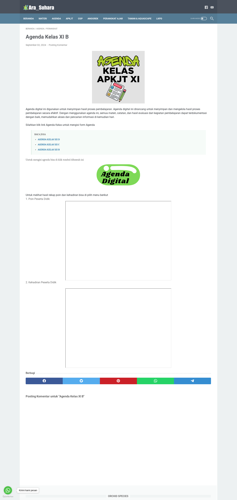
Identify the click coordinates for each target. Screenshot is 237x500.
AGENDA (58, 13)
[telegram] (137, 381)
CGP (82, 13)
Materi (45, 13)
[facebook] (204, 4)
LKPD (161, 13)
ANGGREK (95, 13)
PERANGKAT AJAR (115, 13)
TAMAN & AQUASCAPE (142, 13)
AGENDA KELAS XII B (49, 150)
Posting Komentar (58, 41)
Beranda (31, 13)
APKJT (71, 13)
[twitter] (63, 381)
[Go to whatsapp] (8, 490)
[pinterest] (87, 381)
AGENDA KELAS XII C (48, 145)
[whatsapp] (112, 381)
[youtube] (209, 4)
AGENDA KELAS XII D (49, 140)
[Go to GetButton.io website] (8, 497)
